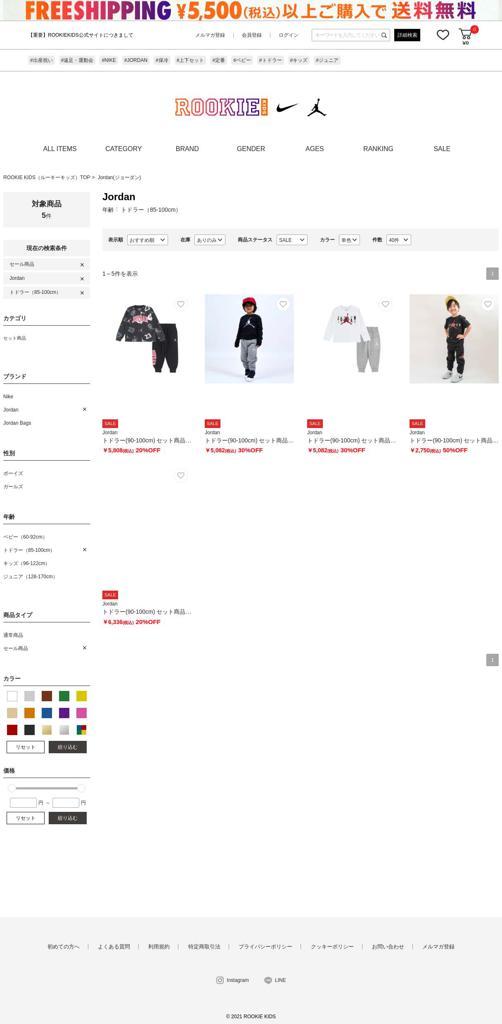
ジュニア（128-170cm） (30, 576)
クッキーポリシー (332, 946)
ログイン (288, 35)
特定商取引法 (204, 946)
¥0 (465, 42)
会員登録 (252, 35)
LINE (280, 980)
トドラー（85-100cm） (35, 292)
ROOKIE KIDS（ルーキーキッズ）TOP (46, 177)
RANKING (378, 148)
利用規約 (159, 946)
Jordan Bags (17, 423)
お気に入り (443, 34)
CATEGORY (123, 148)
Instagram (238, 980)
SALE (441, 148)
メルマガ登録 (210, 35)
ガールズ (13, 487)
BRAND (187, 148)
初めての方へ (63, 946)
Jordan (17, 278)
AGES (314, 148)
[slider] (12, 788)
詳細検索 (407, 35)
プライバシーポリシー (265, 946)
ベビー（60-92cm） (25, 537)
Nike (8, 397)
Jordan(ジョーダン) (119, 177)
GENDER (251, 148)
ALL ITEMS (60, 148)
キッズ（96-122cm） (26, 563)
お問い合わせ (388, 946)
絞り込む (68, 747)
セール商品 (21, 264)
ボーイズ (13, 473)
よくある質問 (114, 946)
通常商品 (13, 635)
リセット (26, 747)
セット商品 (14, 338)
